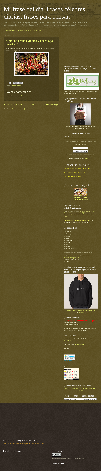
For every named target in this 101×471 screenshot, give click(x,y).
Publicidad (37, 30)
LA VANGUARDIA (79, 344)
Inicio (34, 104)
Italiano (73, 388)
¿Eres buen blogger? (68, 360)
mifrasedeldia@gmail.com (71, 258)
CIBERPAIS (67, 341)
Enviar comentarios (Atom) (20, 109)
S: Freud (13, 86)
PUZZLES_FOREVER (80, 198)
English (67, 388)
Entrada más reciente (13, 104)
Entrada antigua (52, 104)
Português (92, 388)
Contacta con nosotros (24, 30)
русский (80, 390)
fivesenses (81, 312)
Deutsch (78, 388)
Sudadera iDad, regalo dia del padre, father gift (80, 310)
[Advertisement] (77, 48)
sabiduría (19, 86)
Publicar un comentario (15, 96)
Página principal (10, 30)
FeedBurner (88, 158)
